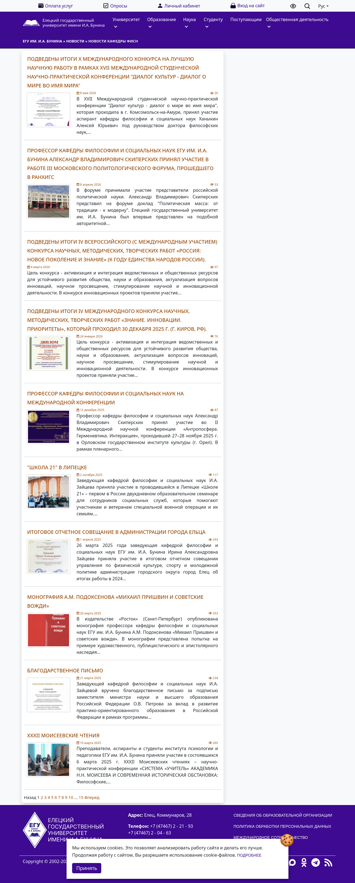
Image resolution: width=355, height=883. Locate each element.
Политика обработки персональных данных (282, 826)
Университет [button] (126, 22)
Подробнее (249, 855)
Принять (86, 868)
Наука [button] (189, 22)
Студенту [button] (213, 22)
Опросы (115, 5)
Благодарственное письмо (65, 670)
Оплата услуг (55, 5)
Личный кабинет (178, 5)
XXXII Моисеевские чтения (63, 735)
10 (71, 797)
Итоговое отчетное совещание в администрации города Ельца (116, 532)
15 (81, 797)
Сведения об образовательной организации (283, 815)
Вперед (92, 797)
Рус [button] (321, 6)
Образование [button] (161, 22)
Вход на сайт (247, 5)
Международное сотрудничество (271, 837)
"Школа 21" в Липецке (57, 467)
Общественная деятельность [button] (297, 22)
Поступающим (246, 19)
